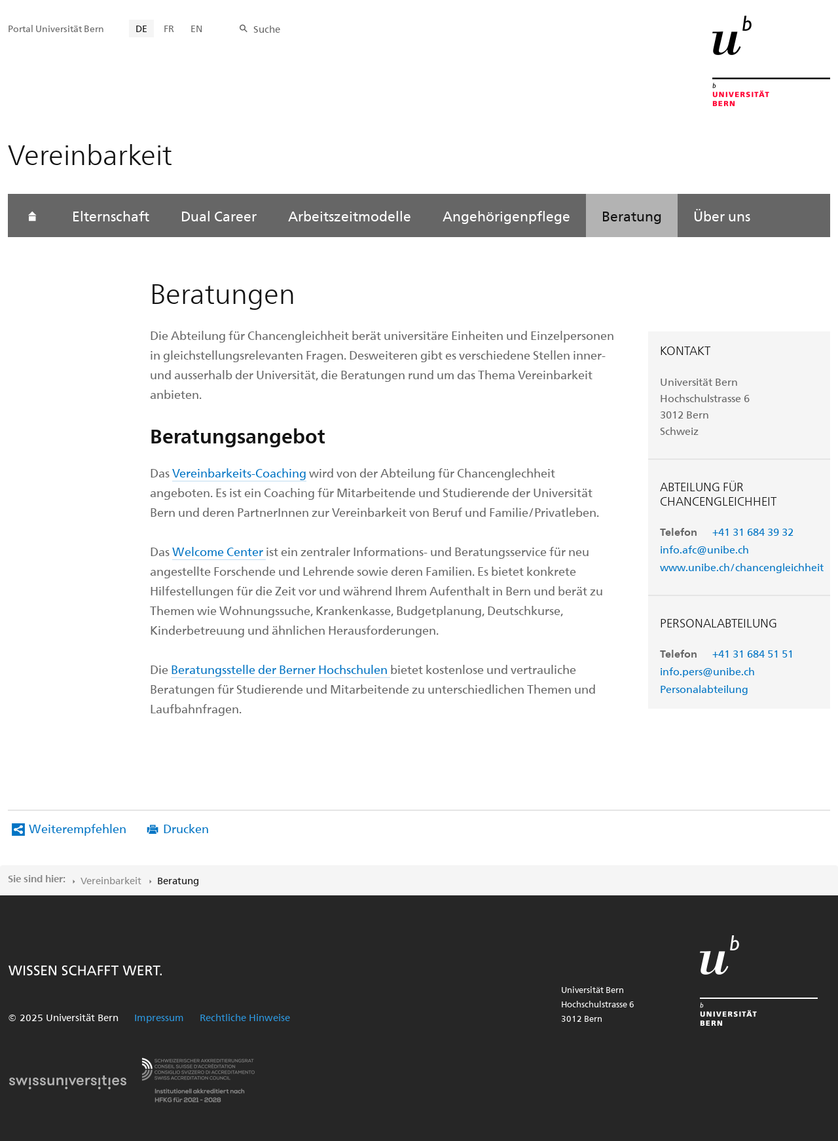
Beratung (632, 215)
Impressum (159, 1017)
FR (169, 28)
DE (141, 28)
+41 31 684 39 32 (752, 531)
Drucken (186, 828)
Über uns (721, 215)
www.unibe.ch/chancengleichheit (742, 567)
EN (196, 28)
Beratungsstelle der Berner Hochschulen (280, 669)
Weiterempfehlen (77, 828)
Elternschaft (110, 215)
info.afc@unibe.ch (704, 549)
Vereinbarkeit (111, 880)
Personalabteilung (704, 689)
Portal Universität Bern (56, 28)
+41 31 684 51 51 (752, 653)
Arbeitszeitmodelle (349, 215)
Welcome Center (217, 551)
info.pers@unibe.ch (707, 671)
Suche (266, 28)
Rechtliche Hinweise (245, 1017)
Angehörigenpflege (506, 215)
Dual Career (219, 215)
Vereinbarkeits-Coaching (239, 472)
